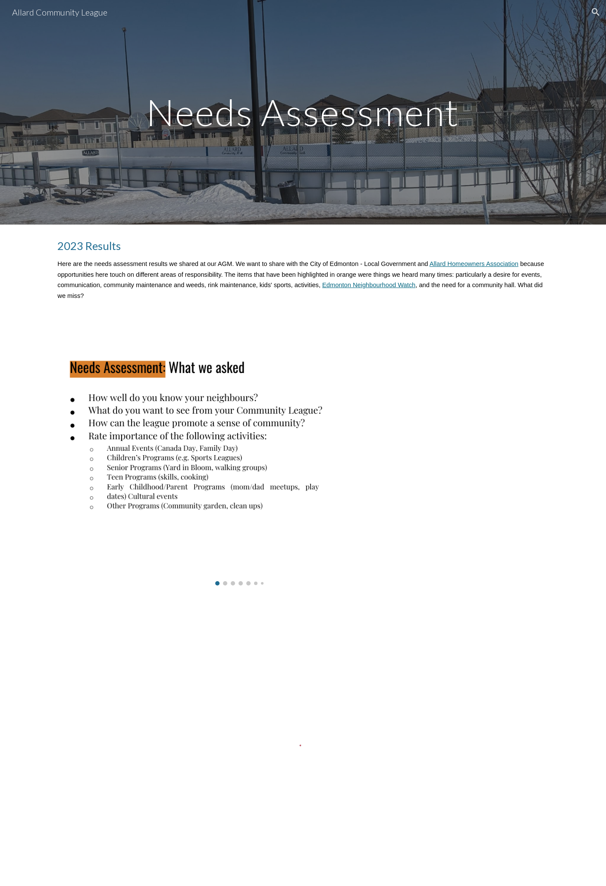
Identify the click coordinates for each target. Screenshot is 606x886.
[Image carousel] (239, 455)
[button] (595, 12)
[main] (303, 112)
